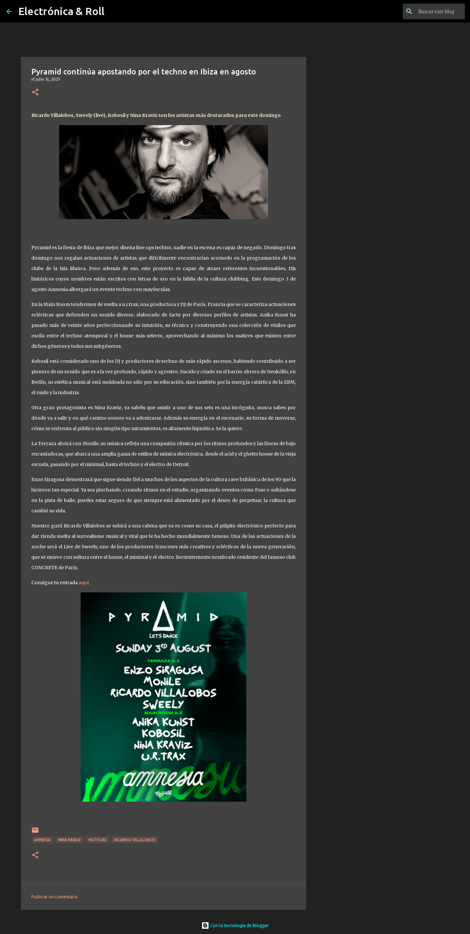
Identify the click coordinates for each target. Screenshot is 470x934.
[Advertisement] (339, 282)
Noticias (97, 840)
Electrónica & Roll (61, 11)
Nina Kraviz (69, 840)
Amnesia (42, 840)
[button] (35, 92)
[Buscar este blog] (430, 11)
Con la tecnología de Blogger (235, 925)
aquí (84, 583)
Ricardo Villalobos (135, 840)
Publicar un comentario (54, 896)
